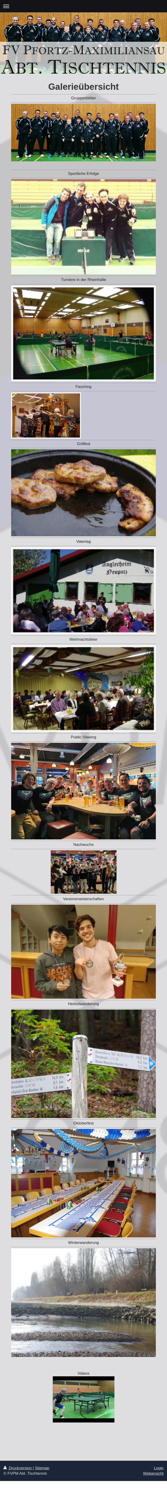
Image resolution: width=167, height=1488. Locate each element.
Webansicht (153, 1473)
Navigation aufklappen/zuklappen (83, 6)
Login (159, 1468)
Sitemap (42, 1468)
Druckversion (18, 1468)
